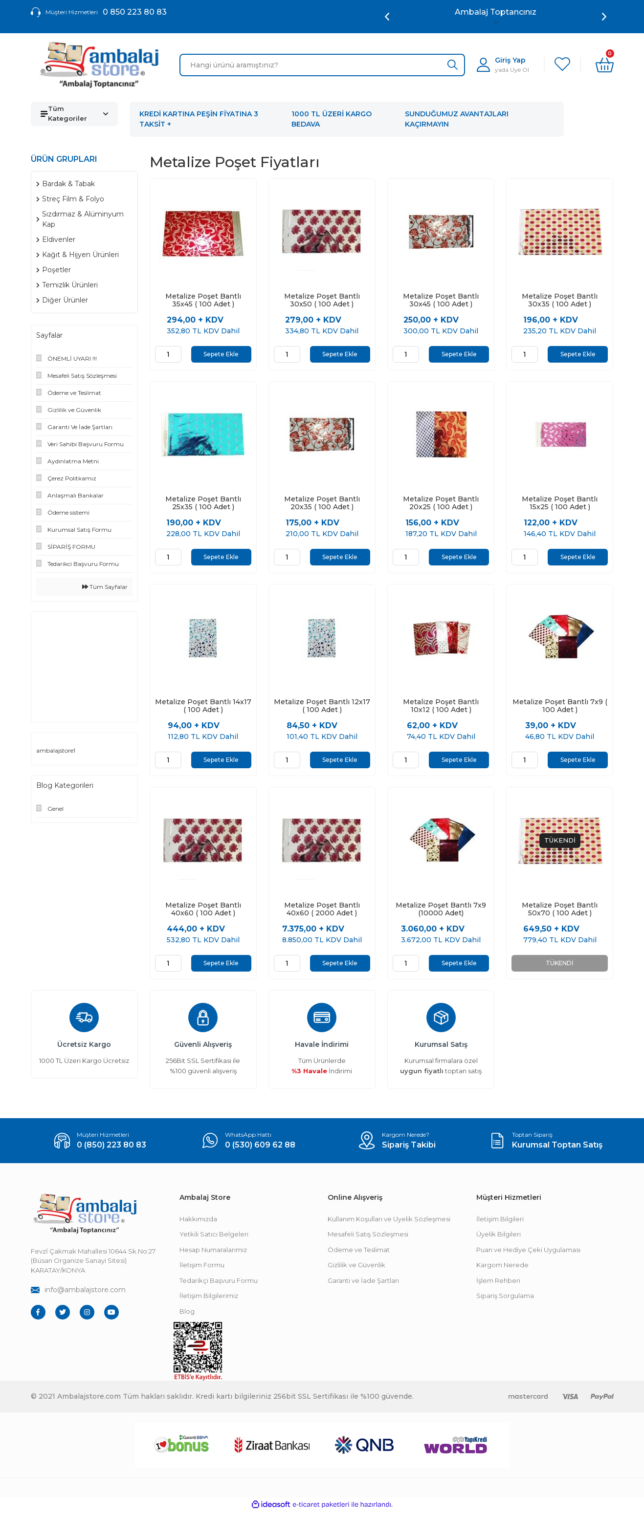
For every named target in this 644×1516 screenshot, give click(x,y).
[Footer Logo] (84, 1217)
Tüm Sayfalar (105, 586)
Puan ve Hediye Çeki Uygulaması (528, 1253)
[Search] (322, 65)
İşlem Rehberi (498, 1284)
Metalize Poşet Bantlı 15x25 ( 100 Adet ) (560, 504)
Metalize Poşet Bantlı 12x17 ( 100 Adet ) (322, 708)
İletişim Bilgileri (500, 1223)
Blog (187, 1315)
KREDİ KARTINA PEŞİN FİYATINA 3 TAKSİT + (198, 119)
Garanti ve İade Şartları (363, 1284)
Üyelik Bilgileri (498, 1238)
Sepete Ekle (221, 354)
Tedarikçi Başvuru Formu (218, 1284)
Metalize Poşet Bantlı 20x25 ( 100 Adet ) (441, 504)
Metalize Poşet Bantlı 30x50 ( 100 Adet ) (322, 300)
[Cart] (604, 65)
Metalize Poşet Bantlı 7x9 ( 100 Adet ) (559, 708)
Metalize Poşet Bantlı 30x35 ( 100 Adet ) (560, 300)
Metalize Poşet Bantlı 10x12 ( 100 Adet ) (441, 708)
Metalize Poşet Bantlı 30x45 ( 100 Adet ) (441, 300)
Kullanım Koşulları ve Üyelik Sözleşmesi (389, 1223)
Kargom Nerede (502, 1269)
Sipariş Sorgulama (505, 1299)
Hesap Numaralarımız (213, 1253)
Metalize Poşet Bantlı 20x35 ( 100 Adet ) (322, 504)
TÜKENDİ (560, 966)
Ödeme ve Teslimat (359, 1253)
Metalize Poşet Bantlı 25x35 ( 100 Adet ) (203, 504)
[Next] (604, 17)
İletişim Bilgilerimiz (208, 1299)
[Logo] (99, 65)
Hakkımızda (198, 1223)
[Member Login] (503, 64)
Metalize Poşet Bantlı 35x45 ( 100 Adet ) (203, 300)
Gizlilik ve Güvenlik (356, 1269)
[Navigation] (74, 114)
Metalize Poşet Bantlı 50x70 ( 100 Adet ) (560, 912)
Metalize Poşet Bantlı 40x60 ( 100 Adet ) (203, 912)
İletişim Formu (201, 1269)
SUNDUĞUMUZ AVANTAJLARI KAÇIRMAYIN (457, 119)
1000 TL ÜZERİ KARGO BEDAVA (331, 119)
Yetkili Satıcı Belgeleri (213, 1238)
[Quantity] (168, 354)
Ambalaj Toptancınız (495, 12)
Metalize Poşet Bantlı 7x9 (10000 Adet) (441, 912)
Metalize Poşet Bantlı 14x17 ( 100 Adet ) (203, 708)
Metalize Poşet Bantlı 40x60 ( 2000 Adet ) (322, 912)
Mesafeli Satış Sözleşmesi (368, 1238)
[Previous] (387, 17)
